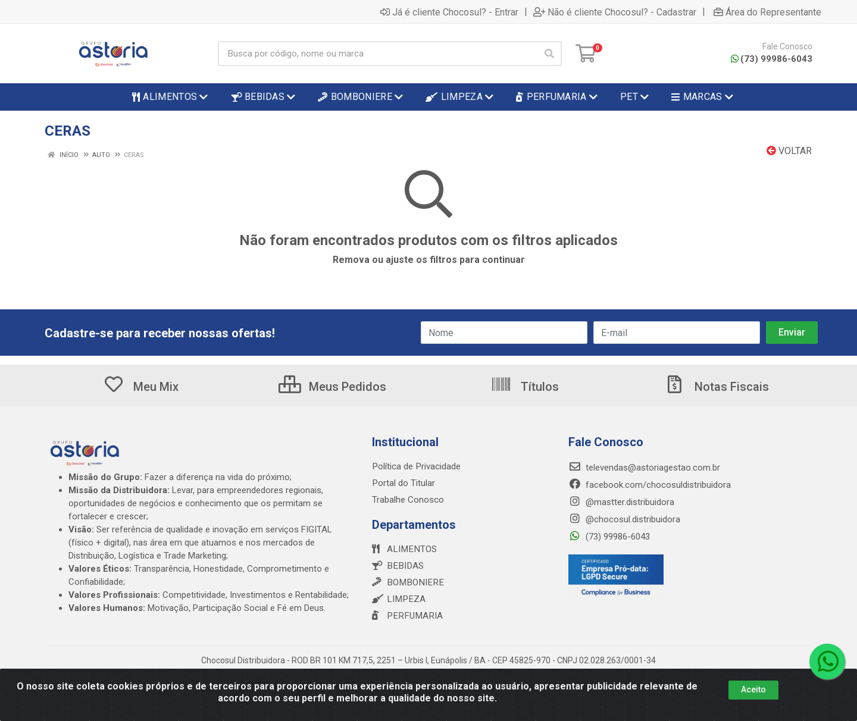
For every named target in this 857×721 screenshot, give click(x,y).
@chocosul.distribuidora (624, 519)
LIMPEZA (397, 599)
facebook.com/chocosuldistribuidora (649, 484)
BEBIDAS (396, 565)
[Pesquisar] (549, 53)
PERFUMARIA (405, 615)
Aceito (753, 689)
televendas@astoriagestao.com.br (644, 467)
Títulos (524, 387)
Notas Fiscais (716, 387)
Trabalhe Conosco (408, 499)
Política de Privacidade (415, 466)
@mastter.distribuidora (621, 502)
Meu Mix (141, 387)
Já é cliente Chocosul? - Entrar (449, 12)
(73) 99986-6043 (771, 59)
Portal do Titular (403, 483)
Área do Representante (767, 12)
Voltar (789, 150)
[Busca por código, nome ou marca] (377, 53)
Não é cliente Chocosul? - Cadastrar (614, 12)
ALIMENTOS (403, 549)
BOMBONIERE (406, 582)
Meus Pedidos (332, 387)
